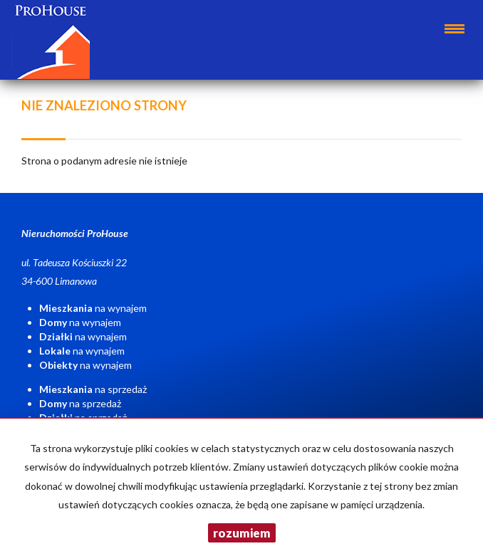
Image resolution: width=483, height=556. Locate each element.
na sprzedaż (93, 389)
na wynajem (93, 308)
